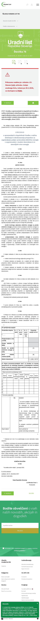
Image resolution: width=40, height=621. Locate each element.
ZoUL (13, 85)
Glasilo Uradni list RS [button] (10, 21)
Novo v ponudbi (5, 576)
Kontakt (23, 591)
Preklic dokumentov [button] (10, 26)
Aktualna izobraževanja (27, 564)
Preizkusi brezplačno (26, 579)
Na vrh (31, 493)
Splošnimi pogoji (20, 548)
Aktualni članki (5, 589)
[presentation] (20, 541)
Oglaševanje (24, 595)
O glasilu (3, 566)
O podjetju (24, 589)
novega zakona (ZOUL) (18, 607)
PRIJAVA (20, 531)
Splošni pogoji (25, 598)
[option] (20, 52)
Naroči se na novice (6, 591)
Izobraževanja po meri (27, 566)
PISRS (20, 91)
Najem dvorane (25, 569)
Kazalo (7, 103)
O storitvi (24, 576)
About (30, 589)
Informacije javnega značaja (28, 593)
